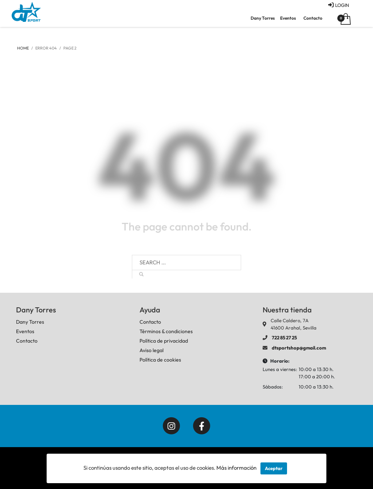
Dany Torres (263, 18)
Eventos (288, 18)
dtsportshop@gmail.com (299, 348)
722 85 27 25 (284, 337)
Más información (236, 467)
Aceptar (274, 468)
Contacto (312, 18)
